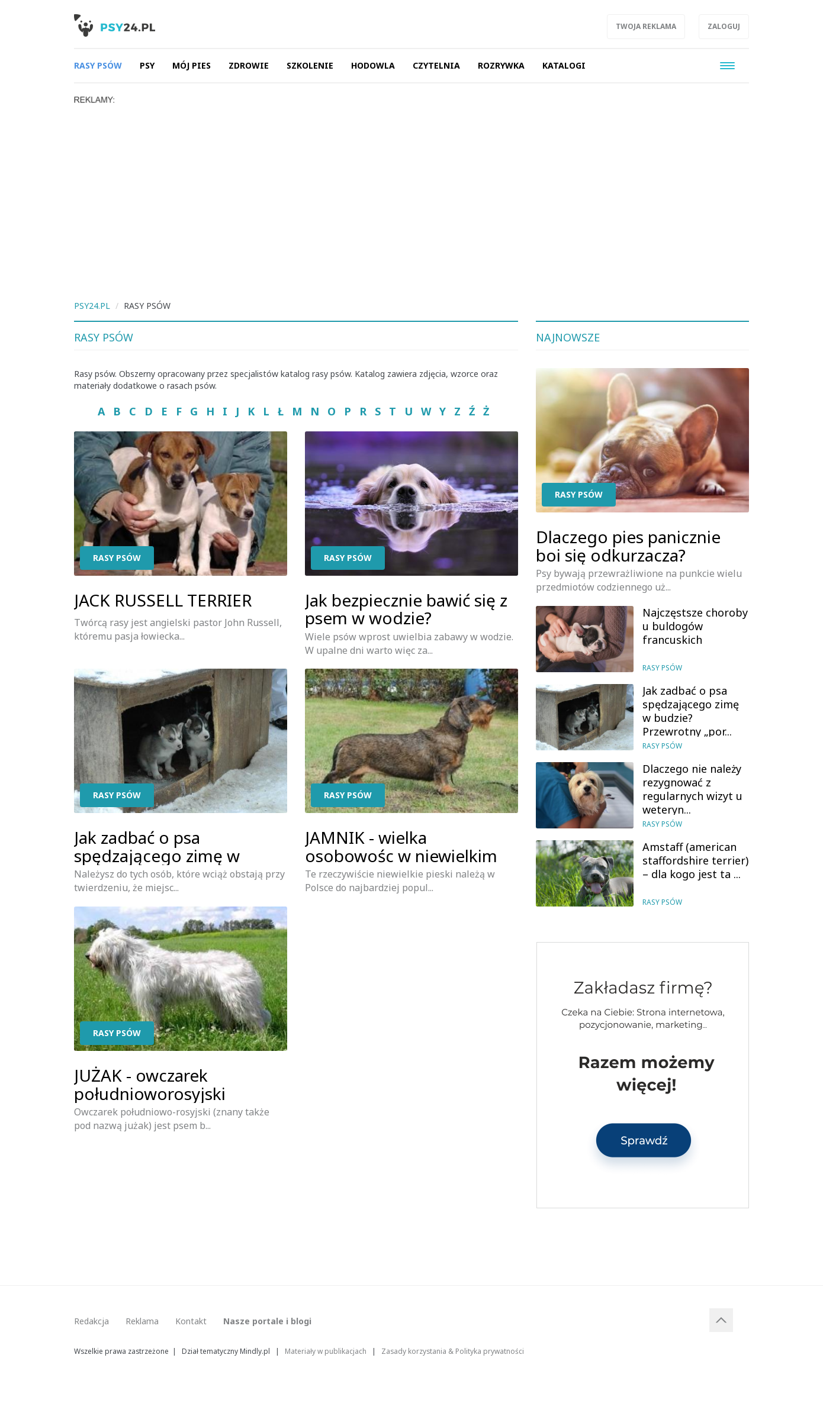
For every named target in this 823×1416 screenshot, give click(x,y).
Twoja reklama (646, 26)
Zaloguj (724, 26)
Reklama (142, 1321)
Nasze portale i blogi (267, 1321)
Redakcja (91, 1321)
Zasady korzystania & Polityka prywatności (452, 1351)
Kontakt (191, 1321)
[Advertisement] (411, 193)
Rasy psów (117, 557)
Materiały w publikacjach (326, 1351)
